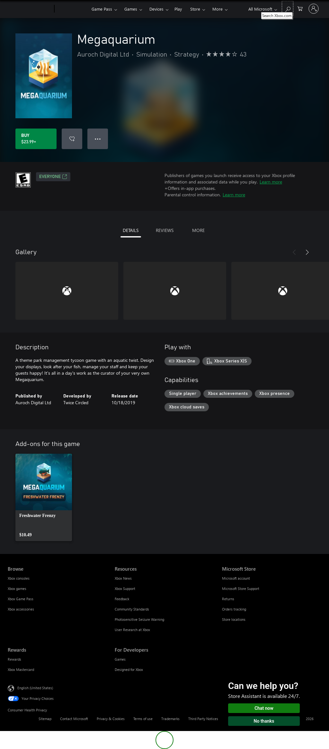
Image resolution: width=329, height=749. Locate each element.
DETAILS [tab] (130, 230)
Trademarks (170, 719)
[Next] (307, 252)
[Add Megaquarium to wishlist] (72, 139)
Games (130, 9)
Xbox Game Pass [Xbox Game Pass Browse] (20, 599)
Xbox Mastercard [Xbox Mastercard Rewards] (21, 669)
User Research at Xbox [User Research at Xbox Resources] (132, 630)
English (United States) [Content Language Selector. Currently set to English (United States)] (35, 688)
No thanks (264, 721)
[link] (43, 497)
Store (195, 9)
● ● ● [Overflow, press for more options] (98, 138)
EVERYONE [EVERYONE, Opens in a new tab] (53, 176)
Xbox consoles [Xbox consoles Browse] (19, 578)
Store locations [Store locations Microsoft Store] (233, 619)
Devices (156, 9)
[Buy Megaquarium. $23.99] (36, 139)
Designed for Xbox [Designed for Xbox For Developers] (129, 669)
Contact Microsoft (74, 719)
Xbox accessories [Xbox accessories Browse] (21, 609)
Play (178, 9)
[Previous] (294, 252)
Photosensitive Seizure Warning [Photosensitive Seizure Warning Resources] (139, 619)
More (217, 9)
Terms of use (143, 719)
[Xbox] (72, 9)
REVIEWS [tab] (164, 230)
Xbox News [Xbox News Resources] (123, 578)
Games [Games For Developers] (120, 659)
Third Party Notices (203, 719)
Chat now (263, 708)
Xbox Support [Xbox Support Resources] (125, 588)
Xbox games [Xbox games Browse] (17, 588)
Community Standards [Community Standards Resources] (132, 609)
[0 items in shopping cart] (300, 8)
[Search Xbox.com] (287, 8)
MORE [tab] (198, 230)
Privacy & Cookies (111, 719)
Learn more (271, 182)
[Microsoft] (30, 9)
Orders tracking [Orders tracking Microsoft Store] (234, 609)
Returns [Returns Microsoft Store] (228, 599)
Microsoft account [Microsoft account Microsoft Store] (236, 578)
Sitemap (45, 719)
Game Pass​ (102, 9)
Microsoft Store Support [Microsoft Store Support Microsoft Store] (240, 588)
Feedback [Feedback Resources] (122, 599)
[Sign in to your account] (313, 8)
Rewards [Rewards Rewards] (14, 659)
